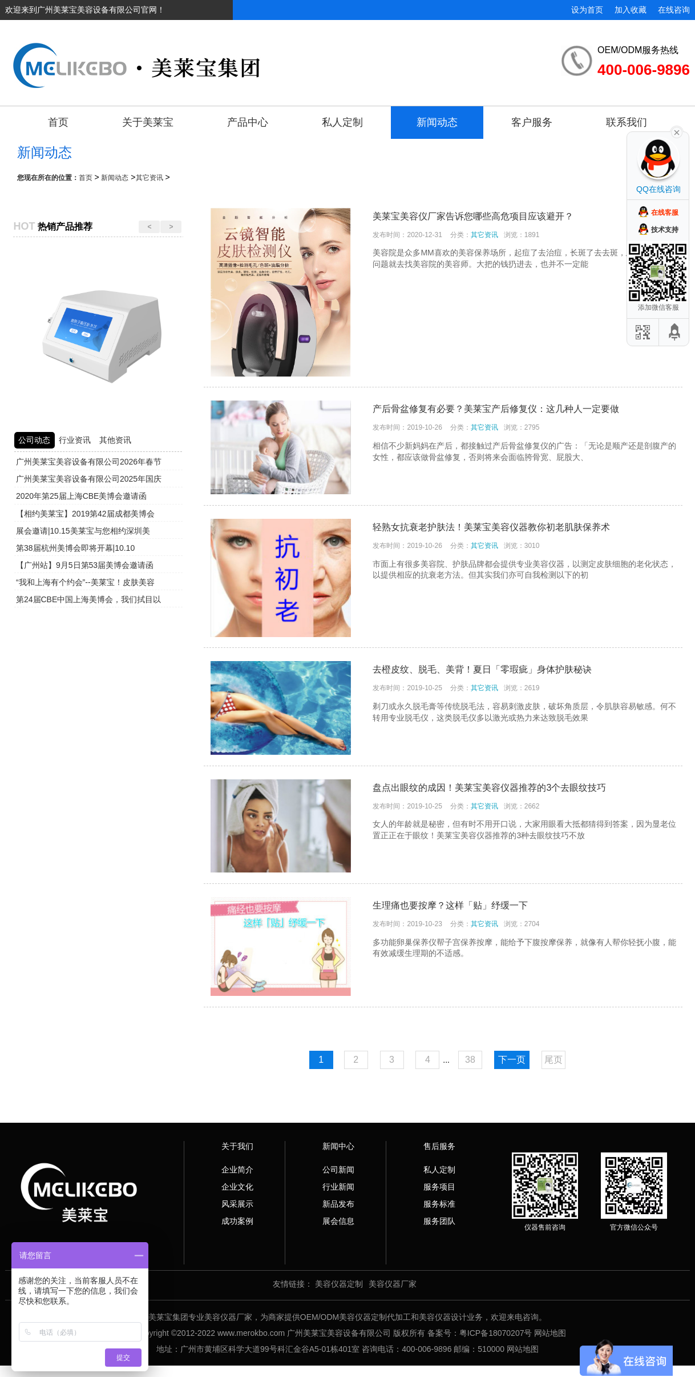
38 (470, 1059)
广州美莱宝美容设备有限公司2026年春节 (88, 461)
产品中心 (247, 122)
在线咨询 (674, 9)
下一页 (512, 1059)
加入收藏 (630, 9)
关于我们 (237, 1146)
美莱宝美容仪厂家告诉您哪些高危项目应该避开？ (473, 216)
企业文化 (237, 1186)
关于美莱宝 (147, 122)
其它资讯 (149, 178)
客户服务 (531, 122)
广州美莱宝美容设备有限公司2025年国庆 (88, 478)
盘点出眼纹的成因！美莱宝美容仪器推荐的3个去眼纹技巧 (489, 787)
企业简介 (237, 1169)
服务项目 (439, 1186)
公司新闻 (338, 1169)
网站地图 (550, 1333)
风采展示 (237, 1203)
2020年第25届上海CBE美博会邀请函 (81, 496)
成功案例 (237, 1221)
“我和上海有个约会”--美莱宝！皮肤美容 (85, 582)
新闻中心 (338, 1146)
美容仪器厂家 (393, 1283)
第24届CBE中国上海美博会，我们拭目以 (88, 599)
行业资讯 (75, 440)
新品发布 (338, 1203)
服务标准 (439, 1203)
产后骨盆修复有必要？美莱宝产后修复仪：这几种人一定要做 (496, 409)
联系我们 (626, 122)
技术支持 (664, 230)
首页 (58, 122)
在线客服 (664, 213)
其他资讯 (115, 440)
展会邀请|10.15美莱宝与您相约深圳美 (83, 530)
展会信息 (338, 1221)
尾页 (553, 1059)
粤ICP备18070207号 (495, 1333)
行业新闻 (338, 1186)
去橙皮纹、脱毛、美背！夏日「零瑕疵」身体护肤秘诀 (482, 669)
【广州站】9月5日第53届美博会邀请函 (84, 565)
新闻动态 (437, 122)
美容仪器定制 (339, 1283)
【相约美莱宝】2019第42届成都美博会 (85, 513)
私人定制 (342, 122)
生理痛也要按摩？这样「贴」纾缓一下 (450, 905)
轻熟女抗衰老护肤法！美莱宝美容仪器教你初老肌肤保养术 (491, 527)
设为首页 (587, 9)
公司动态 (34, 440)
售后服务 (439, 1146)
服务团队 (439, 1221)
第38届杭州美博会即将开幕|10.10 (75, 548)
